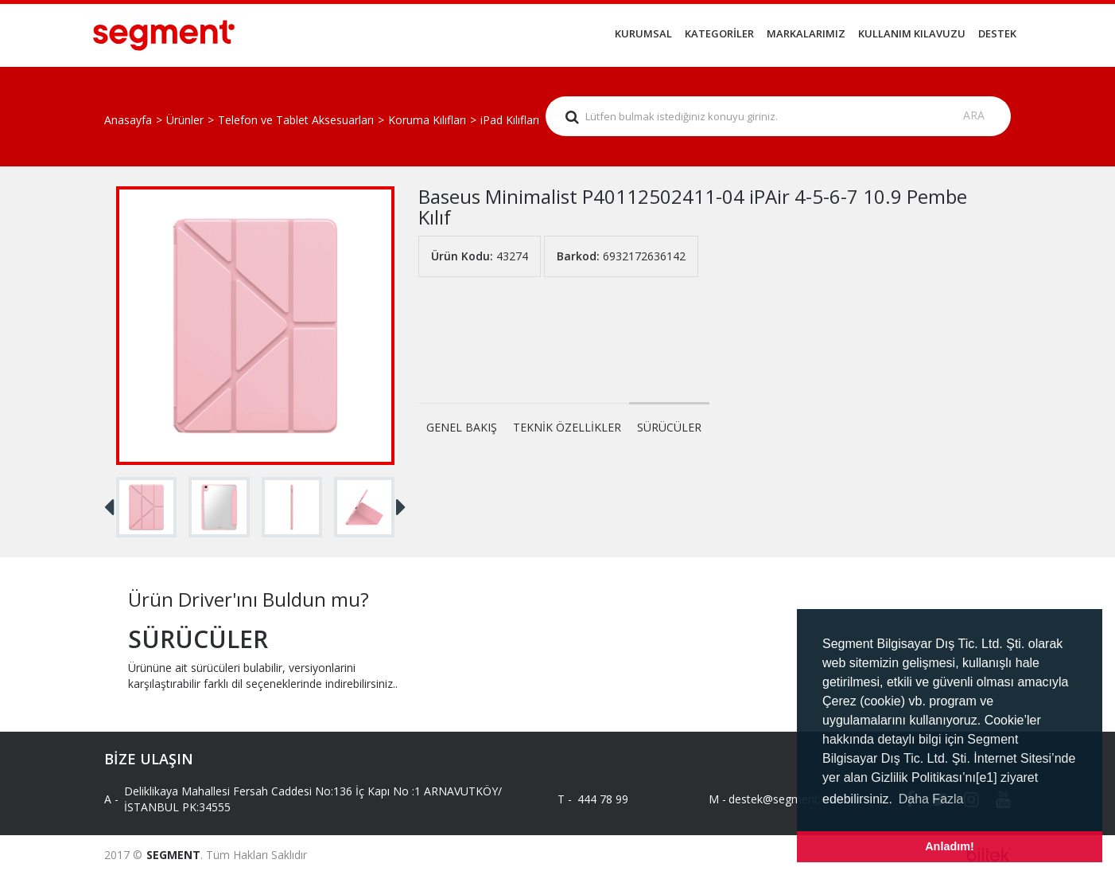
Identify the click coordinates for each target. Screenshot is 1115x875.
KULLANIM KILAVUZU (911, 33)
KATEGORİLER (719, 33)
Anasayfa (128, 119)
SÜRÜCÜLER (669, 427)
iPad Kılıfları (509, 119)
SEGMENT (173, 854)
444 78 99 (602, 799)
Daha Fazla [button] (931, 799)
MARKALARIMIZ (806, 33)
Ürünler (185, 119)
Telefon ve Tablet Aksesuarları (296, 119)
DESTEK (997, 33)
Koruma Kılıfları (427, 119)
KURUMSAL (643, 33)
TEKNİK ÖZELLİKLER (567, 427)
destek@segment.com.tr (778, 799)
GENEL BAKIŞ (461, 427)
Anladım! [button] (949, 846)
